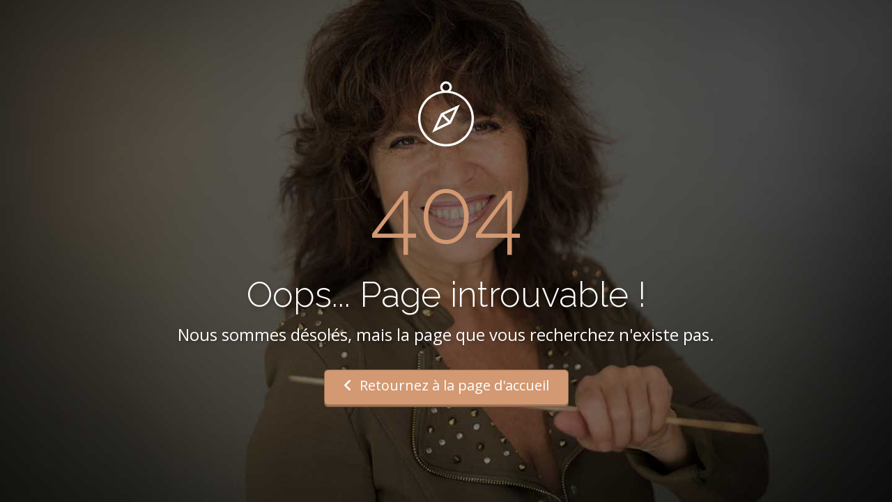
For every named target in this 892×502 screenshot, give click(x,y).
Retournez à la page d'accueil (446, 385)
